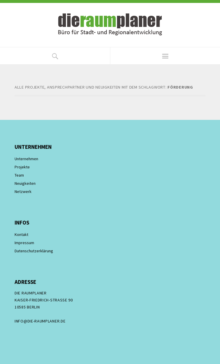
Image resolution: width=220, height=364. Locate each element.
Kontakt (21, 234)
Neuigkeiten (25, 183)
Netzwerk (23, 191)
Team (19, 175)
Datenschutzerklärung (34, 250)
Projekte (22, 167)
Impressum (24, 242)
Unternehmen (26, 158)
